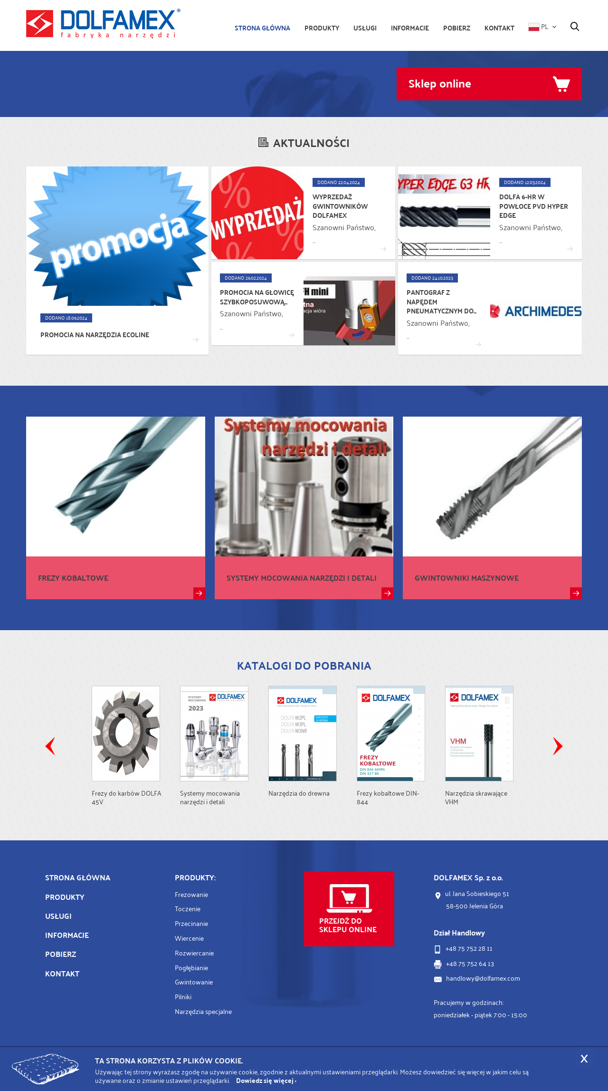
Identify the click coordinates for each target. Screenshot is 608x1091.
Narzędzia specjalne (203, 1011)
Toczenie (187, 909)
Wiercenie (189, 938)
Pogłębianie (191, 968)
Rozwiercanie (194, 953)
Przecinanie (191, 923)
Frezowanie (191, 894)
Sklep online (439, 82)
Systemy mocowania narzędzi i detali (302, 578)
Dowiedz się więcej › (266, 1080)
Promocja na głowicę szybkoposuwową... (257, 297)
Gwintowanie (194, 982)
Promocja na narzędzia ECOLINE (94, 335)
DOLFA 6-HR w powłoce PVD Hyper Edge (533, 206)
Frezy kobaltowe (73, 578)
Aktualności (311, 142)
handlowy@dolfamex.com (483, 978)
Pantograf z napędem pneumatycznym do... (441, 302)
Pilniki (183, 997)
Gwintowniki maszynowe (467, 578)
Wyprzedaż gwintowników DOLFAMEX (340, 206)
